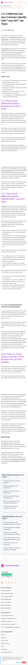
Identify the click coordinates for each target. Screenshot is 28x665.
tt (12, 582)
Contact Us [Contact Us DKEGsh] (4, 637)
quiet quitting (5, 39)
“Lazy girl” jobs (5, 48)
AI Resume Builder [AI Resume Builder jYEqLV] (5, 590)
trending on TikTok (15, 37)
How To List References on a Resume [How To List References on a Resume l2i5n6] (10, 627)
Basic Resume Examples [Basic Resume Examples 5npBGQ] (7, 593)
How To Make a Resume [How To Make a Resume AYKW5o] (7, 615)
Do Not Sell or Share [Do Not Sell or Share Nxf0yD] (6, 652)
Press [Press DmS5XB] (2, 646)
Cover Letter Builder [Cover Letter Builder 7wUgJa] (6, 602)
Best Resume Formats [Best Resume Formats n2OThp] (6, 621)
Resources (7, 6)
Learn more (18, 662)
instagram (8, 582)
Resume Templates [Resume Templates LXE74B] (6, 608)
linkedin (2, 582)
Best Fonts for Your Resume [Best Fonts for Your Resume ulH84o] (8, 624)
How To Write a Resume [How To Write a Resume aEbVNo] (7, 596)
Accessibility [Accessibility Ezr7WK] (4, 649)
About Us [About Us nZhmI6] (3, 634)
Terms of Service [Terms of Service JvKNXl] (5, 643)
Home (2, 6)
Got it (24, 662)
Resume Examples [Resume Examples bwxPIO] (5, 605)
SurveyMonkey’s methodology (18, 459)
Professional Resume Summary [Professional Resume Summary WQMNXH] (9, 618)
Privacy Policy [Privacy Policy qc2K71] (4, 640)
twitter (5, 582)
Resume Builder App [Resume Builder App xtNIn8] (6, 599)
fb (15, 582)
